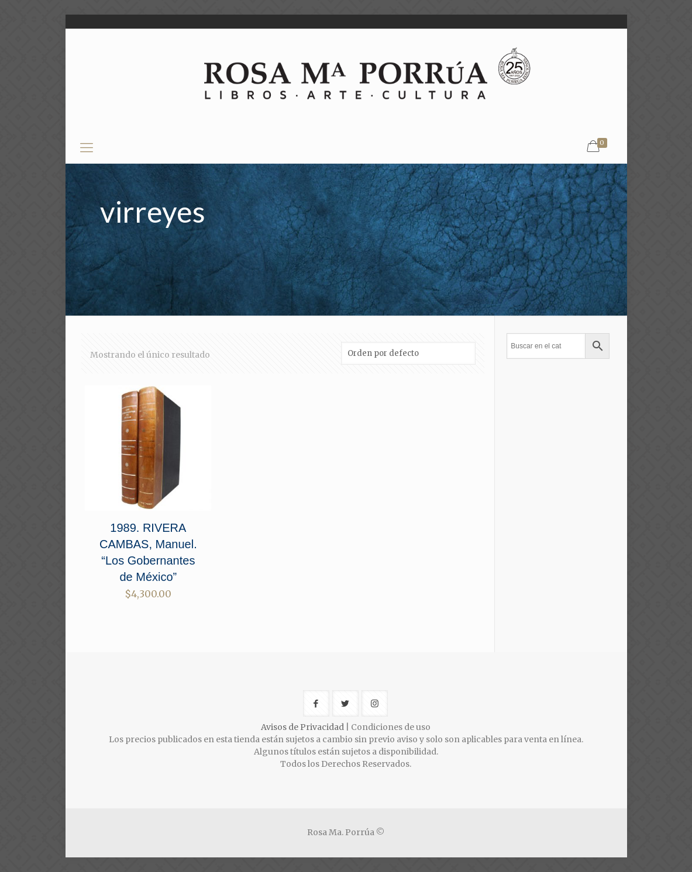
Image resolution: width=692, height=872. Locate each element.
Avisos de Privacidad (302, 727)
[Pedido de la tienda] (408, 353)
